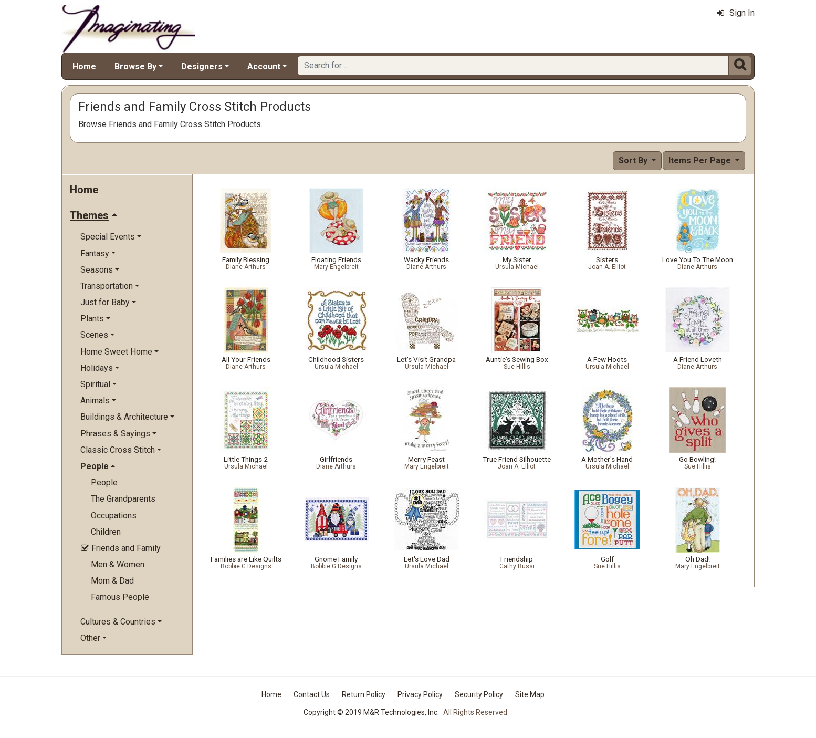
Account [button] (263, 66)
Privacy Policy (420, 694)
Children (106, 532)
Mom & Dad (112, 581)
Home (84, 66)
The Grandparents (123, 499)
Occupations (114, 516)
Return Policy (363, 694)
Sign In (736, 13)
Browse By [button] (135, 66)
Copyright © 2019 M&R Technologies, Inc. (371, 712)
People (104, 482)
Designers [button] (202, 66)
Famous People (120, 597)
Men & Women (117, 564)
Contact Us (312, 694)
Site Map (530, 694)
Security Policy (479, 694)
